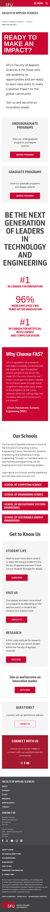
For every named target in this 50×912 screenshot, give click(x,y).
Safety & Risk (7, 850)
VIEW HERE (16, 659)
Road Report (7, 862)
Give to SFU (7, 866)
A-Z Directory (8, 874)
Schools (5, 790)
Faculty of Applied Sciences (20, 13)
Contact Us (16, 619)
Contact (6, 807)
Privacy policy (22, 897)
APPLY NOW (25, 690)
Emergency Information (12, 870)
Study (29, 22)
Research (6, 799)
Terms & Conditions (9, 897)
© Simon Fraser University (38, 897)
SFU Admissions (8, 858)
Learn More (16, 577)
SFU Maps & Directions (11, 854)
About (5, 786)
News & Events (8, 803)
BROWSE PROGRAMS (25, 155)
